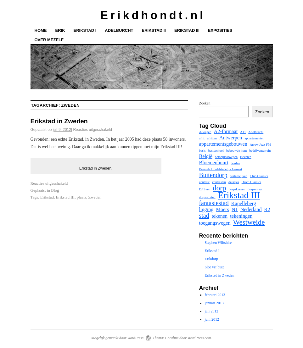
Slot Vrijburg (214, 267)
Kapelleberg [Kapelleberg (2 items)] (243, 203)
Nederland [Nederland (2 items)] (251, 209)
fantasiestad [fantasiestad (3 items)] (213, 203)
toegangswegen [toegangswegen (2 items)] (214, 223)
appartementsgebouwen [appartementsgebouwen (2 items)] (223, 144)
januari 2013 (214, 303)
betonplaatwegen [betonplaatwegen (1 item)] (226, 157)
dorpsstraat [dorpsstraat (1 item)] (255, 189)
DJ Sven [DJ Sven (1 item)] (204, 189)
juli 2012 (211, 311)
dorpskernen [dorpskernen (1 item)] (237, 189)
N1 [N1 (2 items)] (235, 209)
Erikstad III (186, 30)
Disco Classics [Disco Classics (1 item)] (251, 182)
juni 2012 (212, 319)
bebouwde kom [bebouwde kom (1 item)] (236, 150)
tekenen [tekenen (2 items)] (220, 216)
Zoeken (204, 103)
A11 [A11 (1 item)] (243, 132)
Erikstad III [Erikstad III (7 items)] (239, 195)
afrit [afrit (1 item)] (202, 138)
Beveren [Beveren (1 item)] (245, 157)
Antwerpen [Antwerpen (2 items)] (230, 138)
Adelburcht (119, 30)
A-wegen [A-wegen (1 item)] (205, 132)
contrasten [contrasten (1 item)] (219, 182)
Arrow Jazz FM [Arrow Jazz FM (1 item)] (260, 144)
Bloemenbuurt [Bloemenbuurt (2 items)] (213, 163)
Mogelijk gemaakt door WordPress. (117, 338)
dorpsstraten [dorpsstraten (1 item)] (207, 197)
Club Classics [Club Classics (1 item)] (259, 176)
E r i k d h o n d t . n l (151, 15)
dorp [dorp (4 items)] (219, 188)
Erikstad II (154, 30)
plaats (81, 197)
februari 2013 (215, 295)
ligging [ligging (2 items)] (206, 209)
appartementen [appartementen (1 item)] (254, 138)
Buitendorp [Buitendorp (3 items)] (213, 175)
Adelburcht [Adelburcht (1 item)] (255, 132)
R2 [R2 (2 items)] (267, 209)
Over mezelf (49, 39)
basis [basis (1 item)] (202, 150)
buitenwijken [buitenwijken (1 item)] (238, 176)
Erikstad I (85, 30)
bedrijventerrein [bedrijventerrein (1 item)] (260, 150)
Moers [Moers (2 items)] (222, 209)
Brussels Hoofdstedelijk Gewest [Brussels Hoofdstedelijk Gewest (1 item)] (220, 169)
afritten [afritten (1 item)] (212, 138)
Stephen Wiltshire (218, 242)
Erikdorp (211, 259)
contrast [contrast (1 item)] (204, 182)
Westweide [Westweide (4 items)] (249, 222)
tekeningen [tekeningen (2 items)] (241, 216)
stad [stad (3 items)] (204, 215)
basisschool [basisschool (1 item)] (216, 150)
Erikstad (47, 197)
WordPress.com (199, 338)
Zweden (94, 197)
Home (41, 30)
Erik (60, 30)
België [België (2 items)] (205, 156)
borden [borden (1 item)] (235, 163)
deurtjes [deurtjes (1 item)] (233, 182)
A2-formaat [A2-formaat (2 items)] (226, 131)
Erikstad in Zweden (59, 121)
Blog (55, 190)
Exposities (220, 30)
